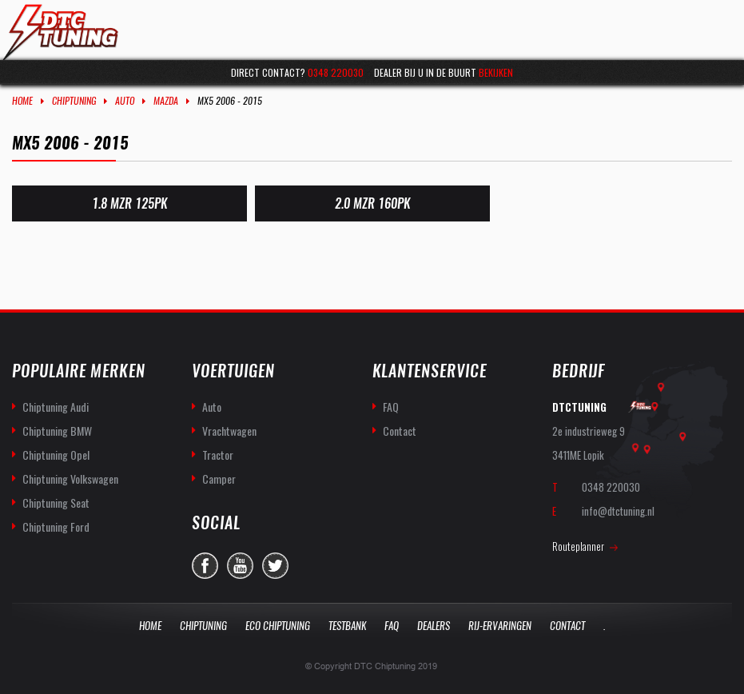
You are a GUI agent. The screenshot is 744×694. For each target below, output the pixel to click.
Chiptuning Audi (55, 406)
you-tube (240, 565)
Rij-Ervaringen (499, 625)
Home (22, 100)
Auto (124, 100)
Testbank (347, 625)
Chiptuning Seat (56, 502)
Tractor (217, 454)
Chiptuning (74, 100)
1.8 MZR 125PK (129, 203)
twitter (275, 565)
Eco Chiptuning (277, 625)
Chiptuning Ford (56, 526)
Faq (391, 625)
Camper (219, 478)
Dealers (433, 625)
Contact (399, 430)
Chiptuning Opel (56, 454)
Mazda (165, 100)
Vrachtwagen (229, 430)
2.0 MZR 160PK (371, 203)
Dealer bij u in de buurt (443, 72)
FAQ (391, 406)
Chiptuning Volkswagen (70, 478)
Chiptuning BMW (57, 430)
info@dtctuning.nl (618, 511)
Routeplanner (578, 546)
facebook (205, 565)
